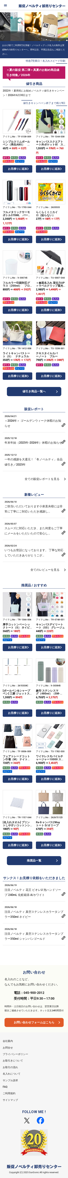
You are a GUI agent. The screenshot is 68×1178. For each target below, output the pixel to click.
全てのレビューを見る (44, 569)
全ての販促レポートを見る (42, 479)
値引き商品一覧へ (34, 391)
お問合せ (8, 1047)
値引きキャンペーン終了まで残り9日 (44, 103)
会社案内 (8, 1041)
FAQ (5, 1086)
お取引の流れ (10, 1067)
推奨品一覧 (34, 860)
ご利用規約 (9, 1093)
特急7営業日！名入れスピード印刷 (45, 60)
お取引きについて (13, 1060)
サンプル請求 (10, 1080)
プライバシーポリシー (15, 1054)
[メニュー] (5, 5)
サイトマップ (10, 1100)
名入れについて (11, 1073)
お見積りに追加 (17, 168)
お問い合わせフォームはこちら (34, 1022)
